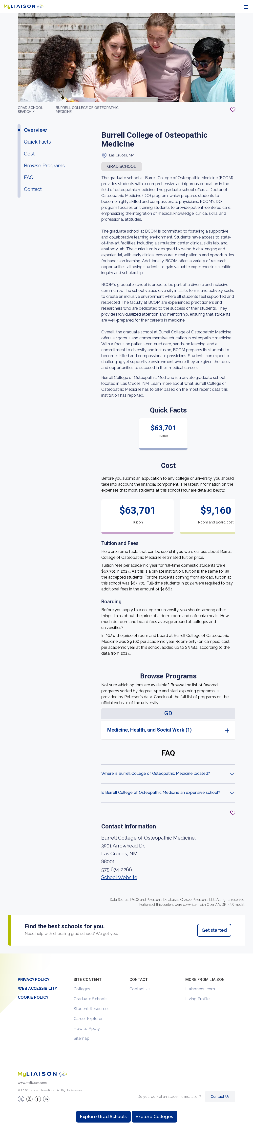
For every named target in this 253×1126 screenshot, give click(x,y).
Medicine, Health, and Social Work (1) (149, 730)
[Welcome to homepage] (42, 1074)
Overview (35, 130)
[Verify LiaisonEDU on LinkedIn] (46, 1099)
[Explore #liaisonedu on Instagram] (29, 1099)
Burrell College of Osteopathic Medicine (87, 110)
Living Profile (197, 998)
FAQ (29, 177)
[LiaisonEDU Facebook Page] (38, 1099)
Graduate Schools (90, 998)
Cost (29, 154)
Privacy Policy (33, 979)
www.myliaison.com (32, 1082)
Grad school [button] (121, 166)
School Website (119, 877)
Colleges (82, 989)
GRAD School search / (30, 110)
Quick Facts (37, 142)
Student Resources (91, 1008)
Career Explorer (88, 1018)
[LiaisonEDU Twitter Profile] (21, 1099)
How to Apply (87, 1028)
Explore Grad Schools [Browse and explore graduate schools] (103, 1116)
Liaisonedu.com (200, 989)
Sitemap (81, 1038)
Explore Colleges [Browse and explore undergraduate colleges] (154, 1116)
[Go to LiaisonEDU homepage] (23, 6)
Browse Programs (44, 166)
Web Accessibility (37, 988)
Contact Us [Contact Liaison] (220, 1097)
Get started (214, 930)
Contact (33, 189)
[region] (126, 483)
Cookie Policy (33, 997)
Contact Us (140, 989)
